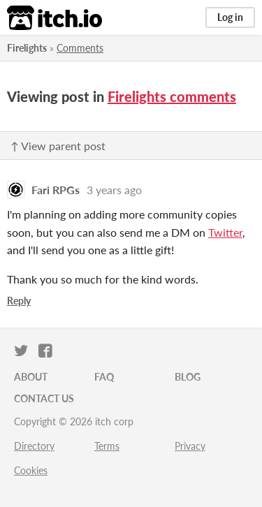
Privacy (190, 446)
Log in (230, 17)
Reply (19, 301)
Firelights (27, 48)
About (31, 377)
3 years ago (114, 189)
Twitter (225, 232)
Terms (106, 446)
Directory (34, 446)
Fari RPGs (55, 189)
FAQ (104, 377)
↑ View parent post (57, 145)
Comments (80, 48)
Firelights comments (172, 96)
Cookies (31, 470)
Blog (188, 377)
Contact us (44, 398)
